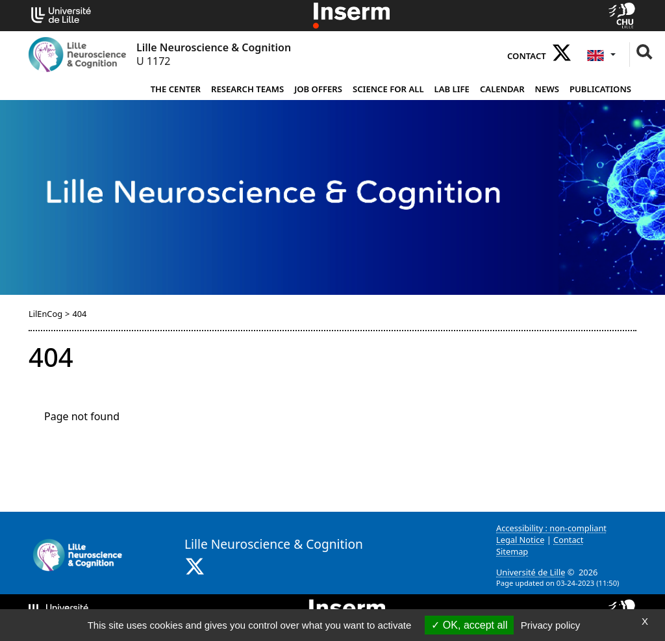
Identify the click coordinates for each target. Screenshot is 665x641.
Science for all (388, 89)
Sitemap (512, 551)
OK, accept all (469, 625)
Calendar (502, 89)
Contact (526, 56)
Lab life (452, 89)
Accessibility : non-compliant (551, 528)
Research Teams (247, 89)
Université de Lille (530, 572)
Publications (600, 89)
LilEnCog (45, 314)
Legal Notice (520, 540)
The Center (176, 89)
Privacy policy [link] (551, 625)
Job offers (318, 89)
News (547, 89)
